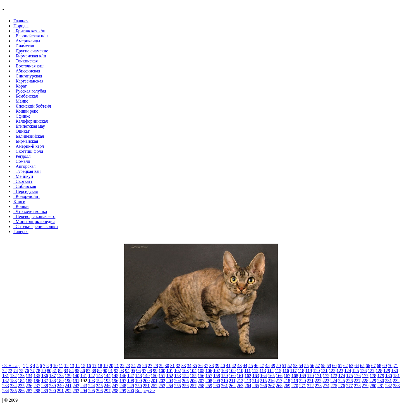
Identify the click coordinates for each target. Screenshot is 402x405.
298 (115, 390)
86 (82, 370)
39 (217, 365)
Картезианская (28, 81)
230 (380, 380)
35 (195, 365)
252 (154, 385)
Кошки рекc (25, 111)
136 (44, 375)
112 (255, 370)
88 (94, 370)
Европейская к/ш (30, 35)
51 (284, 365)
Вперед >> (145, 390)
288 (37, 390)
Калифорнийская (30, 121)
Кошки (21, 206)
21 (116, 365)
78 (38, 370)
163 (255, 375)
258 (201, 385)
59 (329, 365)
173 (334, 375)
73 (10, 370)
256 (185, 385)
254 (169, 385)
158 (216, 375)
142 (91, 375)
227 (357, 380)
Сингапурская (27, 76)
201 (154, 380)
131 (5, 375)
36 (200, 365)
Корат (20, 86)
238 (44, 385)
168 (294, 375)
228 (365, 380)
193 (91, 380)
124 (347, 370)
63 (351, 365)
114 (270, 370)
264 (248, 385)
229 (372, 380)
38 (211, 365)
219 (294, 380)
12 (66, 365)
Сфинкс (21, 116)
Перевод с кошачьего (34, 216)
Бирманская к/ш (29, 56)
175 (349, 375)
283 (396, 385)
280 (373, 385)
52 (290, 365)
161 (240, 375)
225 (341, 380)
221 (310, 380)
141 (83, 375)
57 (317, 365)
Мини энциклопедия (34, 221)
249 (130, 385)
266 (263, 385)
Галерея (20, 231)
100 (162, 370)
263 (240, 385)
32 (178, 365)
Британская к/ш (29, 30)
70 (390, 365)
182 (5, 380)
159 (224, 375)
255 (177, 385)
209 (216, 380)
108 (224, 370)
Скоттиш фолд (28, 151)
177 (365, 375)
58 (323, 365)
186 (37, 380)
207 (201, 380)
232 (396, 380)
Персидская (25, 191)
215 (263, 380)
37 (206, 365)
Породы (20, 25)
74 (15, 370)
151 (162, 375)
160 (232, 375)
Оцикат (21, 131)
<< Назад (11, 365)
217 (279, 380)
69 (384, 365)
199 (138, 380)
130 (394, 370)
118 (301, 370)
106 (208, 370)
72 (4, 370)
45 (250, 365)
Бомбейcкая (25, 96)
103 (185, 370)
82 (60, 370)
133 (21, 375)
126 (363, 370)
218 (286, 380)
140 (76, 375)
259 (208, 385)
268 (279, 385)
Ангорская (24, 166)
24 (133, 365)
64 (357, 365)
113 (263, 370)
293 (76, 390)
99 (155, 370)
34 (189, 365)
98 (149, 370)
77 (32, 370)
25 (139, 365)
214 (255, 380)
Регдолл (21, 156)
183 (13, 380)
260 (216, 385)
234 (13, 385)
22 (122, 365)
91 (110, 370)
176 (357, 375)
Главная (20, 20)
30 (167, 365)
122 (332, 370)
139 (68, 375)
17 (94, 365)
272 (310, 385)
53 (295, 365)
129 (386, 370)
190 (68, 380)
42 (234, 365)
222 (318, 380)
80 (49, 370)
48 (267, 365)
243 (83, 385)
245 (99, 385)
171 (318, 375)
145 (115, 375)
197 (122, 380)
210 (224, 380)
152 (169, 375)
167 (287, 375)
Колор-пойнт (26, 196)
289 (44, 390)
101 (169, 370)
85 (77, 370)
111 (247, 370)
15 (83, 365)
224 (333, 380)
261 (224, 385)
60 (334, 365)
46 (256, 365)
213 (247, 380)
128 (378, 370)
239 (52, 385)
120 (316, 370)
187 (44, 380)
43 (239, 365)
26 (144, 365)
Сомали (21, 161)
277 (349, 385)
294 (83, 390)
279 (365, 385)
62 (345, 365)
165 (271, 375)
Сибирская (24, 186)
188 (52, 380)
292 (68, 390)
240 (60, 385)
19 (105, 365)
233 (5, 385)
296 (99, 390)
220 (302, 380)
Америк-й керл (28, 146)
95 (133, 370)
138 (60, 375)
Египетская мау (29, 126)
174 (341, 375)
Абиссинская (26, 71)
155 (193, 375)
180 (388, 375)
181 (396, 375)
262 (232, 385)
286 (21, 390)
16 (89, 365)
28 (156, 365)
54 (301, 365)
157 (208, 375)
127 (371, 370)
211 (232, 380)
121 (324, 370)
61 (340, 365)
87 (88, 370)
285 (13, 390)
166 (279, 375)
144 (107, 375)
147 (130, 375)
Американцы (26, 40)
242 (76, 385)
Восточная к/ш (28, 66)
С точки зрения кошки (35, 226)
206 (193, 380)
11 (61, 365)
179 (380, 375)
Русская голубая (29, 91)
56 (312, 365)
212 (239, 380)
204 (177, 380)
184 (21, 380)
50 (278, 365)
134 (29, 375)
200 (146, 380)
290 (52, 390)
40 (223, 365)
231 (388, 380)
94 (127, 370)
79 (43, 370)
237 (37, 385)
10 (55, 365)
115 (278, 370)
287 (29, 390)
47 (262, 365)
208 (208, 380)
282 (388, 385)
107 (216, 370)
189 (60, 380)
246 (107, 385)
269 (287, 385)
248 (122, 385)
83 (66, 370)
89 (99, 370)
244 (91, 385)
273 (318, 385)
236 (29, 385)
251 (146, 385)
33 (183, 365)
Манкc (20, 101)
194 (99, 380)
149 (146, 375)
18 (100, 365)
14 (77, 365)
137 (52, 375)
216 (271, 380)
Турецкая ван (27, 171)
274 (326, 385)
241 (68, 385)
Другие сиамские (30, 50)
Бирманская (25, 141)
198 (130, 380)
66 (368, 365)
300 (130, 390)
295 (91, 390)
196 (115, 380)
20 (111, 365)
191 (76, 380)
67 (373, 365)
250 (138, 385)
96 (138, 370)
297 (107, 390)
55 (306, 365)
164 (263, 375)
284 (5, 390)
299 (122, 390)
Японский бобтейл (32, 106)
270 (294, 385)
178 (373, 375)
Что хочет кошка (30, 211)
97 (144, 370)
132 (13, 375)
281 (380, 385)
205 (185, 380)
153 (177, 375)
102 (177, 370)
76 (27, 370)
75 (21, 370)
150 (154, 375)
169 (302, 375)
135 (37, 375)
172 (326, 375)
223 (325, 380)
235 (21, 385)
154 (185, 375)
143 (99, 375)
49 (273, 365)
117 (293, 370)
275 (334, 385)
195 (107, 380)
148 (138, 375)
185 (29, 380)
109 (232, 370)
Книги (19, 201)
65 (362, 365)
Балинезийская (28, 136)
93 (121, 370)
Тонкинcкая (25, 61)
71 (396, 365)
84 (71, 370)
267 (271, 385)
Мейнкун (23, 176)
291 (60, 390)
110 (240, 370)
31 (172, 365)
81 (54, 370)
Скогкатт (22, 181)
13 (72, 365)
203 (169, 380)
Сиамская (23, 45)
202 (162, 380)
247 (115, 385)
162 (248, 375)
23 (128, 365)
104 (193, 370)
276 (341, 385)
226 (349, 380)
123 (339, 370)
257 (193, 385)
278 (357, 385)
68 (379, 365)
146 (122, 375)
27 (150, 365)
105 (201, 370)
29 (161, 365)
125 (355, 370)
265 (255, 385)
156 (201, 375)
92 (116, 370)
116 (286, 370)
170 (310, 375)
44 (245, 365)
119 (308, 370)
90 (105, 370)
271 (302, 385)
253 (162, 385)
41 (228, 365)
